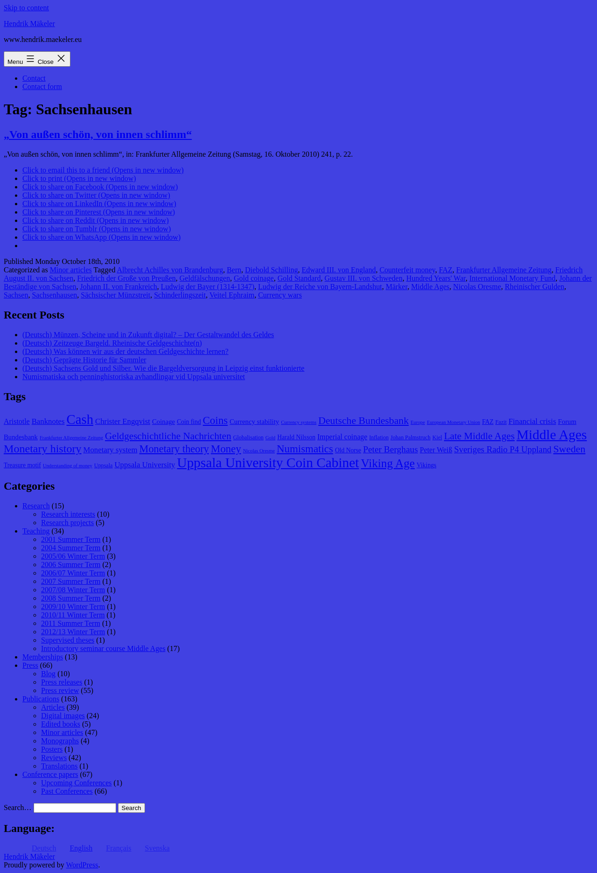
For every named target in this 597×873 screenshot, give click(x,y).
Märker (396, 287)
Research (36, 506)
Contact (34, 78)
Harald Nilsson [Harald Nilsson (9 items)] (296, 437)
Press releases (61, 682)
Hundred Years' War (435, 278)
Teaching (35, 531)
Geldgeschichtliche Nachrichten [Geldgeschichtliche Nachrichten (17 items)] (168, 436)
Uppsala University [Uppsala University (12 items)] (144, 464)
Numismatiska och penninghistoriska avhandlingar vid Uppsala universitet (133, 377)
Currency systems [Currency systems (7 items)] (298, 422)
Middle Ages (430, 287)
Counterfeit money (407, 270)
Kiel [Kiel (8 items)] (437, 437)
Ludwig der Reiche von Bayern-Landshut (320, 287)
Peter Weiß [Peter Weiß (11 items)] (436, 450)
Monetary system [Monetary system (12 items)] (110, 449)
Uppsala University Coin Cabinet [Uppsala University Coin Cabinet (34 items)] (268, 462)
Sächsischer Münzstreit (115, 295)
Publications (40, 699)
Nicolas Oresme (477, 287)
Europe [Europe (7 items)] (417, 422)
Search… (18, 807)
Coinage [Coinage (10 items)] (163, 421)
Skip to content (26, 8)
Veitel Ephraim (231, 295)
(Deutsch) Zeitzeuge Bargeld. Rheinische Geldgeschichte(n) (112, 343)
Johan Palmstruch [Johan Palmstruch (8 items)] (410, 437)
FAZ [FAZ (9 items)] (487, 421)
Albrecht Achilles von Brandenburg (170, 270)
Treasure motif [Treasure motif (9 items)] (22, 465)
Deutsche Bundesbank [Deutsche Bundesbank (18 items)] (363, 420)
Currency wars (280, 295)
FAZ (445, 270)
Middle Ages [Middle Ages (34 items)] (552, 434)
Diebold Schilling (271, 270)
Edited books (60, 724)
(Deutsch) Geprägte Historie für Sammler (84, 360)
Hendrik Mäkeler (29, 24)
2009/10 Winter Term (73, 606)
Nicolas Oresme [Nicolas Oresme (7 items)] (259, 450)
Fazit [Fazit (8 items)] (501, 422)
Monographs (60, 741)
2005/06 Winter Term (73, 556)
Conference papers (50, 774)
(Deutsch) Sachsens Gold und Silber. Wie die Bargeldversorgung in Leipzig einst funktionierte (163, 368)
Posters (51, 749)
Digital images (63, 716)
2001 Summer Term (70, 539)
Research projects (67, 523)
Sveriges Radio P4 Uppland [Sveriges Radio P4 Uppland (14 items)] (503, 449)
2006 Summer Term (70, 564)
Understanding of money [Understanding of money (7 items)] (67, 465)
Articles (53, 707)
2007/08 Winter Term (73, 590)
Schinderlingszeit (180, 295)
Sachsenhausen (54, 295)
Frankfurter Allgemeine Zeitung (503, 270)
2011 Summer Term (70, 623)
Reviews (54, 758)
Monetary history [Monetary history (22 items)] (43, 449)
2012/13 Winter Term (73, 632)
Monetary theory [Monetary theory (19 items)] (174, 449)
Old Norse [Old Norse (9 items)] (348, 450)
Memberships (42, 657)
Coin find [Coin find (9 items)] (189, 421)
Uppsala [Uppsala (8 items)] (103, 465)
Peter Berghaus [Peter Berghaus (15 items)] (390, 449)
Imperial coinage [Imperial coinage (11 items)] (342, 437)
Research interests (68, 514)
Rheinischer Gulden (534, 287)
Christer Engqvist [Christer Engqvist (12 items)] (122, 421)
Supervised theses (67, 640)
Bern (234, 270)
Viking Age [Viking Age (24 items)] (388, 463)
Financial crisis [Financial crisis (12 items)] (532, 421)
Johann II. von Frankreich (118, 287)
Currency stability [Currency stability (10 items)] (254, 421)
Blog (48, 674)
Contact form (42, 86)
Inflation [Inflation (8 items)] (379, 437)
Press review (60, 690)
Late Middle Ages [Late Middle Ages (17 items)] (479, 436)
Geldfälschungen (205, 278)
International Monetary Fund (512, 278)
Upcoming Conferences (76, 783)
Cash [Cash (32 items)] (80, 419)
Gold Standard (299, 278)
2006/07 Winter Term (73, 573)
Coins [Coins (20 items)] (215, 420)
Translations (59, 766)
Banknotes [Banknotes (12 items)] (48, 421)
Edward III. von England (339, 270)
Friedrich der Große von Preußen (126, 278)
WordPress (82, 865)
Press (30, 665)
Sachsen (16, 295)
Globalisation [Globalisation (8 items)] (248, 437)
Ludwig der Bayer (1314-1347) (207, 287)
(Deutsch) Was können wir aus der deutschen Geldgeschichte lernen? (125, 351)
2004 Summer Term (70, 548)
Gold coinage (254, 278)
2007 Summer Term (70, 581)
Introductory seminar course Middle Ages (103, 648)
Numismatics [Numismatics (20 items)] (305, 449)
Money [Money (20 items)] (226, 449)
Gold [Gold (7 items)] (270, 437)
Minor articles (71, 270)
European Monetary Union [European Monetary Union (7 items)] (453, 422)
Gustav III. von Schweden (364, 278)
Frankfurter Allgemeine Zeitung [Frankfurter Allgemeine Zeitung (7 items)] (71, 437)
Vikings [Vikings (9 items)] (426, 465)
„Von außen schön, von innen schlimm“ (98, 134)
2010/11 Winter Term (73, 615)
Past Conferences (67, 791)
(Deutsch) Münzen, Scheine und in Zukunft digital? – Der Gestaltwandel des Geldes (148, 335)
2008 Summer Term (70, 598)
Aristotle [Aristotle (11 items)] (17, 421)
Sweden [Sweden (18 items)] (569, 449)
